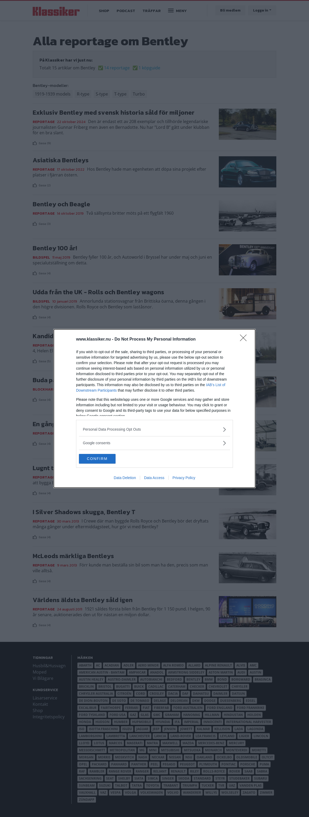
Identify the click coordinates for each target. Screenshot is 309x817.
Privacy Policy (184, 478)
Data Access (154, 478)
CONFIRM (103, 459)
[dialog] (154, 408)
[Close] (245, 339)
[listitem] (154, 429)
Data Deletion (125, 478)
